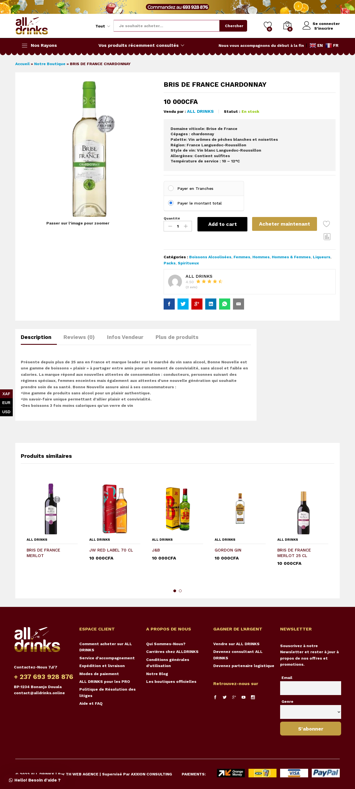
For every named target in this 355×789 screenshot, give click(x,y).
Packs (170, 263)
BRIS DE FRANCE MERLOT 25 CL (294, 553)
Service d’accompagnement (107, 658)
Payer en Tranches (195, 188)
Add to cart (222, 224)
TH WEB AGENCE (82, 774)
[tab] (39, 340)
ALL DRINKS (200, 111)
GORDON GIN (228, 550)
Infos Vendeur (125, 337)
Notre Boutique (49, 64)
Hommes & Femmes (291, 257)
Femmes (242, 257)
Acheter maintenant (285, 224)
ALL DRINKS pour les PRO (104, 681)
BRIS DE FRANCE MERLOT (43, 553)
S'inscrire (322, 28)
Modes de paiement (99, 673)
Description (36, 337)
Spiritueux (188, 263)
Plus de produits (177, 337)
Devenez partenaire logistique (243, 665)
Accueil (22, 64)
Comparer (328, 236)
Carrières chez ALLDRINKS (172, 651)
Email (287, 677)
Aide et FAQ (91, 703)
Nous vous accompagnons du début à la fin (261, 45)
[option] (52, 529)
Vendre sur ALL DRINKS (236, 644)
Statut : (232, 111)
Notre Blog (157, 673)
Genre (287, 701)
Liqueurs (321, 257)
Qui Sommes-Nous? (166, 644)
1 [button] (174, 590)
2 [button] (180, 590)
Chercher (232, 26)
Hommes (261, 257)
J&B (156, 550)
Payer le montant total (200, 203)
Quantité (172, 218)
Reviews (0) (79, 337)
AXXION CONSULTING (151, 774)
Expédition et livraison (102, 665)
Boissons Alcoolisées (210, 257)
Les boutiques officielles (171, 681)
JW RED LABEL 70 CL (111, 550)
